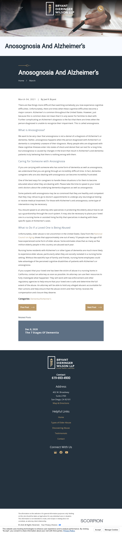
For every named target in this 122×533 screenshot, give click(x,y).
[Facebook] (61, 452)
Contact (61, 438)
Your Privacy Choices (51, 525)
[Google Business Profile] (55, 452)
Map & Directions (61, 403)
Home (61, 417)
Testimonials (61, 433)
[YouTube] (66, 452)
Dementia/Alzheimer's (40, 298)
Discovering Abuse (61, 428)
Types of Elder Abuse (61, 422)
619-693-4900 (61, 378)
